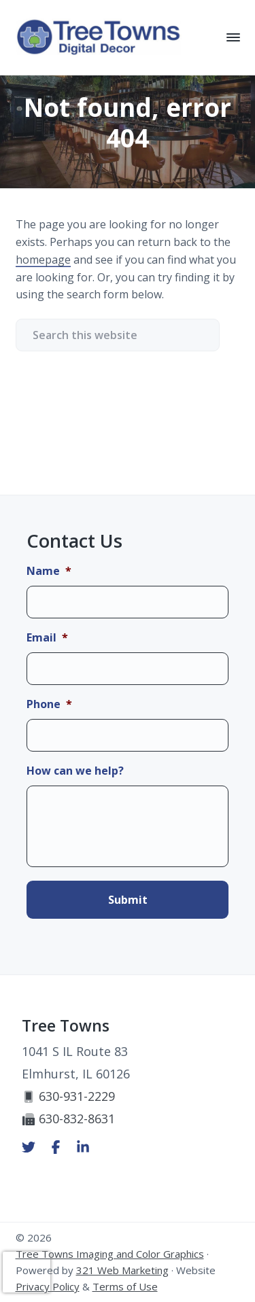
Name (49, 571)
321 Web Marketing (122, 1270)
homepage (43, 259)
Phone (49, 704)
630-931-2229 (68, 1096)
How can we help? (75, 771)
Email (47, 638)
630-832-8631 (68, 1118)
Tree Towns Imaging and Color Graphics (110, 1254)
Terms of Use (125, 1286)
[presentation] (26, 1272)
